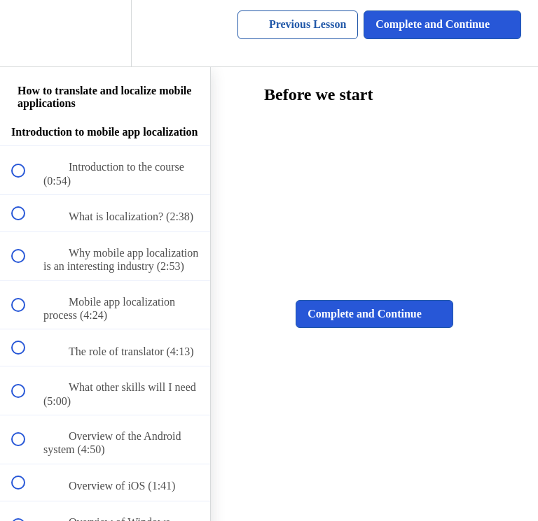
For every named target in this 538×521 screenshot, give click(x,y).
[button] (26, 33)
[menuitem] (105, 33)
